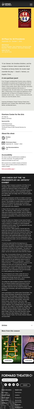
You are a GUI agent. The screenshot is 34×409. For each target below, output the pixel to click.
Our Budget (18, 404)
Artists (4, 325)
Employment (18, 397)
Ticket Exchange (6, 395)
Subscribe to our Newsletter (10, 380)
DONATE (25, 385)
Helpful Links (18, 390)
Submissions (18, 392)
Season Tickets (5, 397)
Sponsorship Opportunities (18, 401)
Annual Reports (19, 407)
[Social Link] (5, 384)
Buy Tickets (4, 392)
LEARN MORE (8, 360)
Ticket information (6, 390)
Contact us (4, 403)
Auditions (17, 395)
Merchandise (5, 400)
